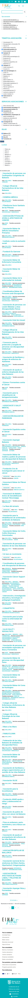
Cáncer (4, 224)
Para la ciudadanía (7, 932)
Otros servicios (17, 284)
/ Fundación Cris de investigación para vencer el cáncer (13, 471)
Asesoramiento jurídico (9, 298)
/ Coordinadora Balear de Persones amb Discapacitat (13, 292)
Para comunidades (7, 947)
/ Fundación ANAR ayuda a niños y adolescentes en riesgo (12, 801)
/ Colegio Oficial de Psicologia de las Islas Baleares (11, 716)
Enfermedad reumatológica (11, 612)
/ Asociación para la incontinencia (10, 790)
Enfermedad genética (17, 697)
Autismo (11, 450)
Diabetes (5, 550)
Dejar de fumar (6, 944)
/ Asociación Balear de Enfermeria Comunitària (11, 261)
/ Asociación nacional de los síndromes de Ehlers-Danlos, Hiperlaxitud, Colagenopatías (13, 863)
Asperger (5, 450)
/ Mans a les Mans (9, 727)
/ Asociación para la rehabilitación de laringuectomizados (10, 395)
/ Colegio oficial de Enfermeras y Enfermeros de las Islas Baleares (13, 705)
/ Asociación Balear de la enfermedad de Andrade (12, 279)
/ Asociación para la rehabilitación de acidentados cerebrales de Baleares (14, 517)
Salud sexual (18, 641)
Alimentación (5, 937)
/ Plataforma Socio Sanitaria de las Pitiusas (13, 206)
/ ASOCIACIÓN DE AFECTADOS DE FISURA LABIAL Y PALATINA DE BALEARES (11, 876)
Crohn (16, 539)
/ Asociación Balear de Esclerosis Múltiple (11, 756)
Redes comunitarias (7, 959)
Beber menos (5, 939)
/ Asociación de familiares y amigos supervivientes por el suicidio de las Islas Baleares (13, 770)
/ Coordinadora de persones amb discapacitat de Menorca (14, 564)
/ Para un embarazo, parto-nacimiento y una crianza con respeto (13, 824)
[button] (14, 16)
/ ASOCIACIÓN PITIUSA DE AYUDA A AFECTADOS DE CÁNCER (12, 218)
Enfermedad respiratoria (10, 401)
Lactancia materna (8, 681)
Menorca (8, 568)
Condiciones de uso (14, 986)
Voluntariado (6, 201)
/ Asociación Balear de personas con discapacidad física (13, 660)
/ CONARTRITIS (8, 608)
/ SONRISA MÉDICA (10, 197)
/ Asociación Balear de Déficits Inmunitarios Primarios (11, 231)
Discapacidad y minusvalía (10, 212)
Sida (3, 785)
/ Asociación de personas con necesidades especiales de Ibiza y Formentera (14, 647)
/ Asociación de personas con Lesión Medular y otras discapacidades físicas (14, 307)
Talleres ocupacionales (16, 668)
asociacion (6, 476)
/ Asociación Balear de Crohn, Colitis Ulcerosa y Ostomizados (14, 533)
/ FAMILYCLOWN (8, 734)
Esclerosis (5, 764)
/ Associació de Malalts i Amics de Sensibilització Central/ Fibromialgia (12, 496)
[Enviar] (25, 12)
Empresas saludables (8, 957)
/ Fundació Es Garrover (11, 252)
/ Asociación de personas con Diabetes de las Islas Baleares (14, 545)
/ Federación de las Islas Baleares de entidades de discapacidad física (12, 742)
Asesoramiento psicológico (11, 446)
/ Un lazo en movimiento (11, 554)
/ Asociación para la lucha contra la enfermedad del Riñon (12, 619)
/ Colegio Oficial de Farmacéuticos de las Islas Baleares (12, 188)
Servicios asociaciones (14, 101)
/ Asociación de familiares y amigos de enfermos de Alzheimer (13, 359)
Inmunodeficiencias (8, 237)
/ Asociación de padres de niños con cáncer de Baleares (14, 813)
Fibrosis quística (19, 489)
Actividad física (6, 935)
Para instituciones (7, 970)
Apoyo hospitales (18, 589)
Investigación (6, 284)
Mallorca (8, 180)
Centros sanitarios (7, 954)
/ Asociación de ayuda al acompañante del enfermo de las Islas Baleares (13, 837)
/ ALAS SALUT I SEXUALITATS (8, 630)
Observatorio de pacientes (9, 964)
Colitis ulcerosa (7, 539)
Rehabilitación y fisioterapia (11, 524)
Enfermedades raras (15, 287)
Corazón (5, 182)
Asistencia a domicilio (9, 313)
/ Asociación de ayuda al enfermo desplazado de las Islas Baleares (13, 372)
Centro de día (6, 666)
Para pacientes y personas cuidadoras (12, 962)
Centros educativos (7, 952)
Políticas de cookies (14, 989)
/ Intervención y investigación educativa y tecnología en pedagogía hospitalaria (14, 598)
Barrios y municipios (7, 950)
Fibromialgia (6, 502)
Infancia (4, 831)
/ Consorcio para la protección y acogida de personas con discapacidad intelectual (13, 345)
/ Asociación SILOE (9, 780)
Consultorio (6, 299)
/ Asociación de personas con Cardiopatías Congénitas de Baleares (14, 175)
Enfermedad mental (8, 326)
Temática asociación (14, 38)
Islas (14, 129)
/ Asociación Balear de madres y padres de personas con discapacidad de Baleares (14, 457)
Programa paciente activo (9, 967)
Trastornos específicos (9, 795)
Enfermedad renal (8, 625)
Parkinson (5, 425)
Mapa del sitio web (14, 991)
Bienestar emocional (7, 942)
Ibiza (6, 210)
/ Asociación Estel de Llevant (13, 320)
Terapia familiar (13, 586)
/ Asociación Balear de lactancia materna (11, 676)
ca (12, 1)
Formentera (6, 635)
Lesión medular (19, 316)
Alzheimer (5, 366)
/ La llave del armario (10, 506)
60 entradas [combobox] (14, 900)
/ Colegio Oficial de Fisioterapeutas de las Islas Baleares (13, 332)
